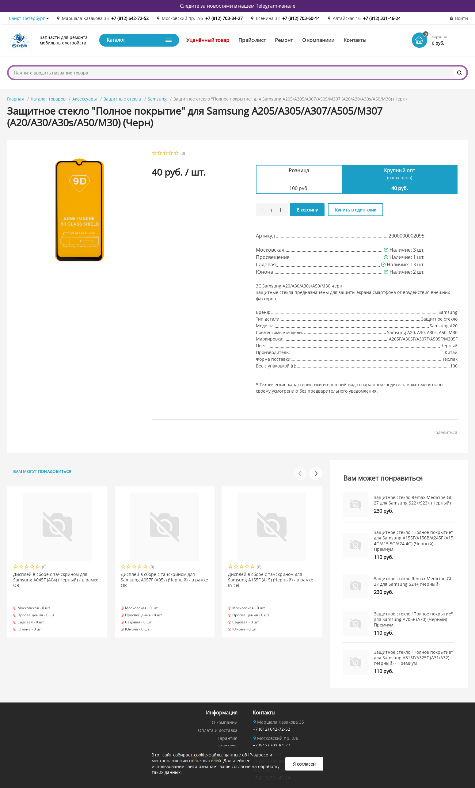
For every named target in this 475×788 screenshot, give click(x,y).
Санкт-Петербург (27, 18)
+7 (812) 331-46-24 (382, 18)
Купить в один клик (355, 210)
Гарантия (228, 738)
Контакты (355, 40)
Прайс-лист (252, 40)
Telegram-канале (275, 5)
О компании (225, 722)
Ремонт (284, 40)
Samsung (157, 99)
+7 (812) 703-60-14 (301, 18)
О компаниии (318, 40)
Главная (15, 99)
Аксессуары (84, 99)
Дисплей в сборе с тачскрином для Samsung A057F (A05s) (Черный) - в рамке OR (164, 580)
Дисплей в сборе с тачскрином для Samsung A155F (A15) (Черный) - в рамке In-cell (270, 580)
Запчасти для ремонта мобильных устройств (64, 40)
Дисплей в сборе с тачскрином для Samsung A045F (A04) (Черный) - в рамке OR (55, 580)
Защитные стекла (122, 99)
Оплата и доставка (218, 730)
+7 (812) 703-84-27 (224, 18)
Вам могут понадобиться (42, 471)
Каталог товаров (48, 99)
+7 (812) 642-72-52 (130, 18)
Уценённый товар (207, 40)
